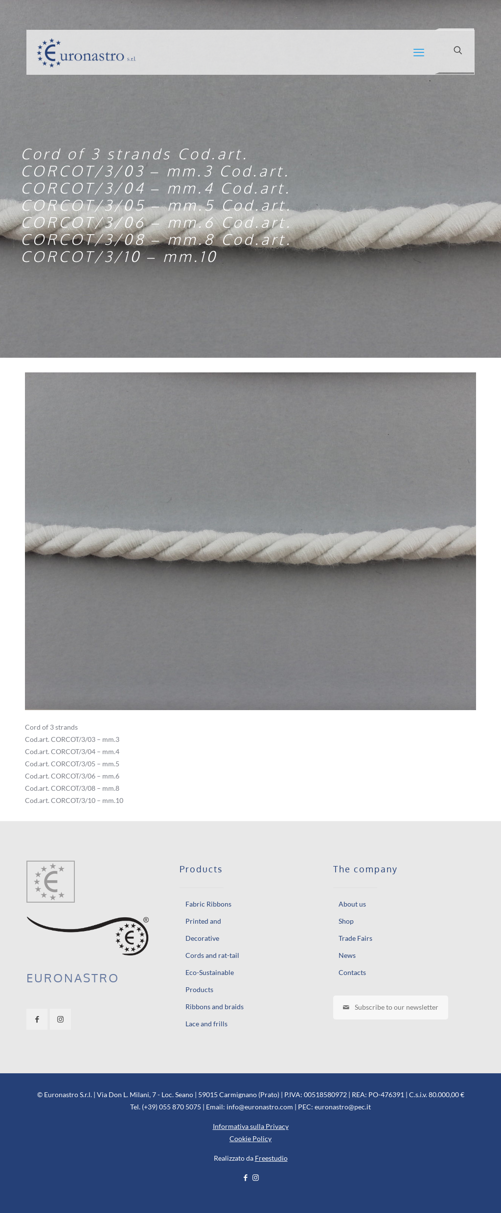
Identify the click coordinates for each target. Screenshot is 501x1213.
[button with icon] (36, 1019)
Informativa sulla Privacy (251, 1126)
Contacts (352, 972)
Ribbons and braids (214, 1006)
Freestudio (271, 1158)
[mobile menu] (418, 52)
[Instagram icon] (255, 1177)
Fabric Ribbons (208, 904)
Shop (346, 921)
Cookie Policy (250, 1138)
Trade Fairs (355, 938)
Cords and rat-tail (212, 955)
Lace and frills (206, 1023)
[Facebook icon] (245, 1177)
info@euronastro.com (260, 1107)
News (347, 955)
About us (352, 904)
